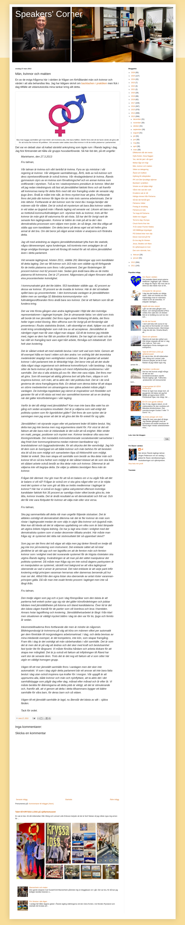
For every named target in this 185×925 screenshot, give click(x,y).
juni (134, 140)
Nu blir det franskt (149, 321)
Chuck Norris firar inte (141, 224)
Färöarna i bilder (139, 203)
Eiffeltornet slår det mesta (142, 153)
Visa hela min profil (135, 464)
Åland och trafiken (140, 173)
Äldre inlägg (114, 800)
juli (134, 136)
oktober (136, 126)
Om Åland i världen (149, 277)
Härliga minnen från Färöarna (144, 196)
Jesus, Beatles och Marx (142, 244)
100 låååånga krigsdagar (142, 230)
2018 (133, 99)
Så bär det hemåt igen (141, 200)
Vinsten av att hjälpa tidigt (142, 186)
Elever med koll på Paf (141, 237)
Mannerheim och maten (38, 887)
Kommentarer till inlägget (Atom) (41, 804)
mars (135, 150)
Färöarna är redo (139, 210)
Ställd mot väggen (140, 217)
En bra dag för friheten (141, 240)
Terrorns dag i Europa (141, 220)
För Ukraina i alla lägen (38, 901)
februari (136, 255)
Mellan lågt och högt (140, 163)
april (135, 146)
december (137, 119)
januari (136, 258)
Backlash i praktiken (140, 183)
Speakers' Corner (49, 14)
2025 (133, 76)
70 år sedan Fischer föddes (143, 227)
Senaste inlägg (21, 800)
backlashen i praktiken (94, 83)
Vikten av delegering (140, 169)
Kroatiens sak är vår (140, 193)
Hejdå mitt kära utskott (151, 306)
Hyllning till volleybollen (141, 176)
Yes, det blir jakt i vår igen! (143, 159)
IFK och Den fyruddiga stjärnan (145, 180)
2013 (133, 116)
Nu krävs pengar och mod (152, 417)
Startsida (68, 800)
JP (142, 449)
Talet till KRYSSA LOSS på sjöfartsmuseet (35, 812)
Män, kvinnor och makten (142, 166)
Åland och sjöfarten (149, 337)
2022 (133, 86)
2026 (133, 73)
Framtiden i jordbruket (150, 369)
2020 (133, 93)
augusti (136, 133)
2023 (133, 83)
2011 (133, 266)
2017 (133, 103)
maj (134, 143)
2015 (133, 110)
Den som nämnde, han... (142, 250)
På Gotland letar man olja (142, 234)
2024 (133, 79)
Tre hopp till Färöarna (141, 213)
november (137, 123)
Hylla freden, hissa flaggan (143, 156)
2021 (133, 89)
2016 (133, 106)
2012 (133, 262)
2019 (133, 96)
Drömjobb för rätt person (151, 291)
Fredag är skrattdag (140, 207)
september (137, 129)
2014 (133, 113)
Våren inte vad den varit (142, 190)
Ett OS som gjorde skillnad (152, 402)
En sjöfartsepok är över (141, 247)
